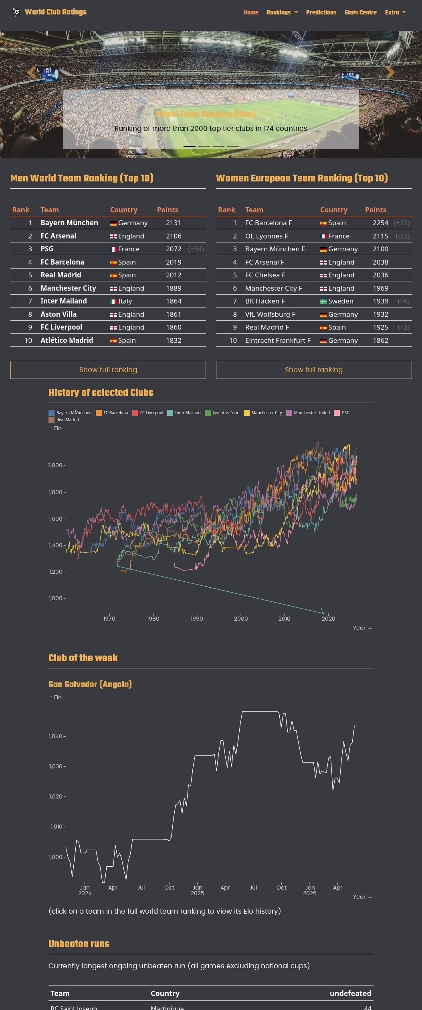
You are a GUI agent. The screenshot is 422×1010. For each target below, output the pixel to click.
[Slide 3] (218, 146)
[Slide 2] (204, 146)
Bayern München (69, 222)
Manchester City (68, 288)
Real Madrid (60, 274)
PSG (46, 248)
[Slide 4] (233, 146)
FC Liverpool (61, 327)
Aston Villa (58, 314)
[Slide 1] (190, 146)
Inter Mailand (63, 300)
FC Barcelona (62, 262)
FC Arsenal (58, 235)
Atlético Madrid (66, 340)
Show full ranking (108, 370)
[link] (282, 12)
